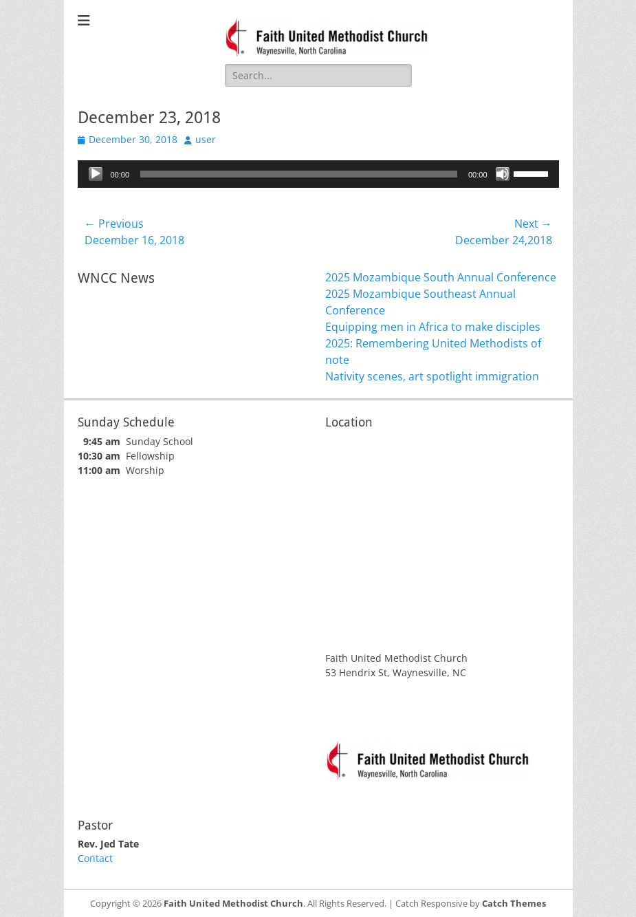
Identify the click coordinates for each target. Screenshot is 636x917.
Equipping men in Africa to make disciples (432, 326)
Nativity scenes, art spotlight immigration (432, 376)
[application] (318, 174)
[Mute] (502, 174)
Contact (95, 858)
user (205, 139)
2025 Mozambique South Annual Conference (440, 277)
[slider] (298, 174)
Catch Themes (514, 903)
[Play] (95, 174)
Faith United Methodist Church (233, 903)
